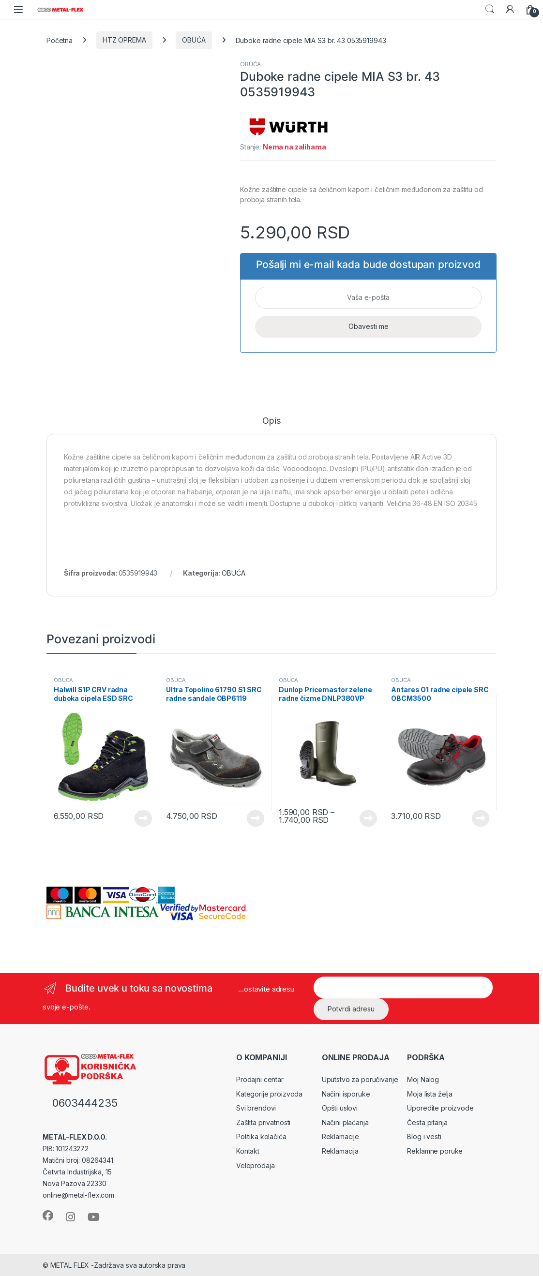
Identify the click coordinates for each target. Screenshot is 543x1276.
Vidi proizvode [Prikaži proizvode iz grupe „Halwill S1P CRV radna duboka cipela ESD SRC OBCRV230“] (143, 818)
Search (489, 9)
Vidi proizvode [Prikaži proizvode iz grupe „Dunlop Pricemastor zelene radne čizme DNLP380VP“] (368, 818)
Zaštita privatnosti (263, 1122)
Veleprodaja (255, 1165)
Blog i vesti (424, 1136)
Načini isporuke (346, 1094)
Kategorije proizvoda (269, 1094)
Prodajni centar (260, 1079)
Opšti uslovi (340, 1108)
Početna (59, 40)
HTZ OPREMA (124, 40)
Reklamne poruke (435, 1151)
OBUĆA (193, 40)
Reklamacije (340, 1136)
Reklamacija (340, 1151)
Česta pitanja (427, 1122)
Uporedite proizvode (440, 1108)
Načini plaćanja (345, 1122)
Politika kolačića (261, 1136)
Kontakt (247, 1151)
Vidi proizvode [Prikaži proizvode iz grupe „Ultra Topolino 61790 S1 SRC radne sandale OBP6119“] (255, 818)
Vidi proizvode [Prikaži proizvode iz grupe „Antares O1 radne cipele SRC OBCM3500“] (480, 818)
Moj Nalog (423, 1079)
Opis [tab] (271, 421)
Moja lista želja (429, 1094)
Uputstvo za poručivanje (360, 1079)
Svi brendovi (256, 1108)
